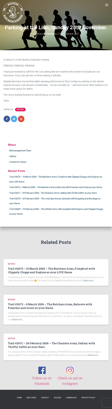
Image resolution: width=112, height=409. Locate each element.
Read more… (88, 280)
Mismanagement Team (20, 150)
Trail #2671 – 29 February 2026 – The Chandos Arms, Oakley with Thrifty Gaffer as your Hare (53, 193)
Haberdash (71, 398)
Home (19, 398)
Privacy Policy (88, 398)
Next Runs (31, 398)
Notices (20, 109)
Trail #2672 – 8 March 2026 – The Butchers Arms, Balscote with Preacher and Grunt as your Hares (55, 187)
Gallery (12, 156)
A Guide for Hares (17, 162)
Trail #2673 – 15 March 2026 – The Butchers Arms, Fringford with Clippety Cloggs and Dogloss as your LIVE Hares (51, 270)
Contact (45, 398)
